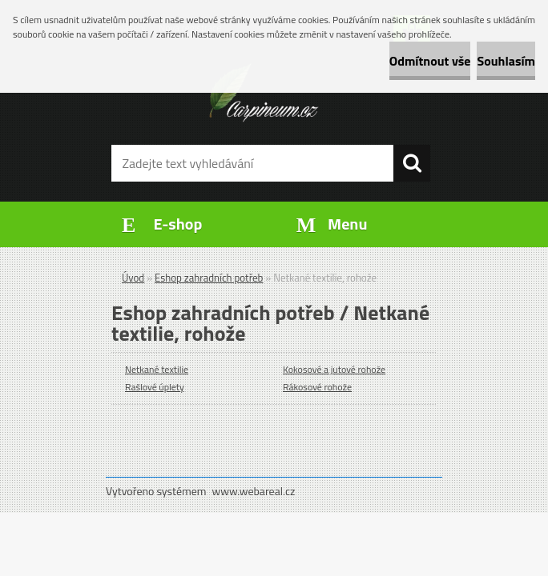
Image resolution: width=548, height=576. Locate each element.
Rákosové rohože (317, 386)
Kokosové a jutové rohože (334, 369)
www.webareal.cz (254, 490)
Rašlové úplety (154, 386)
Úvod (133, 278)
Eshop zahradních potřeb (209, 278)
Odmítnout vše (430, 60)
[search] (411, 163)
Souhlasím (506, 60)
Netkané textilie (156, 369)
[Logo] (264, 93)
